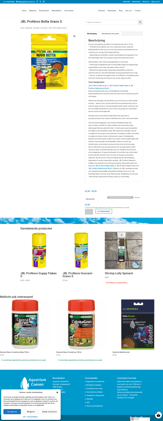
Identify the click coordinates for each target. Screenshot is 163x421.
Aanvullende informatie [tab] (110, 34)
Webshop (33, 10)
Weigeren (31, 412)
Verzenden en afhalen (94, 392)
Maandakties (57, 10)
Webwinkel (126, 1)
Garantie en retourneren (95, 395)
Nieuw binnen (44, 10)
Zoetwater (43, 28)
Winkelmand (136, 1)
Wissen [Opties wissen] (137, 197)
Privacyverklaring (32, 416)
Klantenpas (111, 10)
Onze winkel (69, 10)
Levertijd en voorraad (94, 388)
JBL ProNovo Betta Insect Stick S (100, 168)
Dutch (135, 419)
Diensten (101, 10)
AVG (24, 416)
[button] (57, 392)
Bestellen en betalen (93, 385)
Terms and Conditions (94, 406)
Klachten (89, 399)
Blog (120, 10)
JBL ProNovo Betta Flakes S (119, 85)
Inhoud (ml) (90, 199)
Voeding (36, 28)
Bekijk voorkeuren (49, 412)
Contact (137, 10)
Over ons (128, 10)
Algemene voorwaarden (95, 381)
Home (24, 10)
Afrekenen (145, 1)
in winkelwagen (103, 211)
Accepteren (12, 412)
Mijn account (155, 1)
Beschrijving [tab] (92, 34)
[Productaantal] (89, 212)
